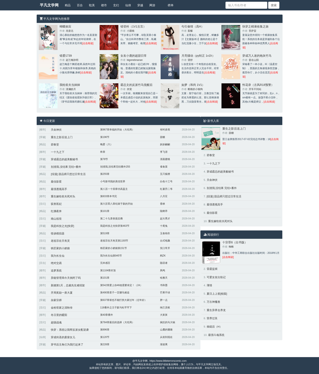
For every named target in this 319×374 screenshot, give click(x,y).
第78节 (104, 159)
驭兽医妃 (56, 203)
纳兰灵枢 (165, 307)
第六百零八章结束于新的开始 (116, 203)
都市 (104, 5)
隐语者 (164, 262)
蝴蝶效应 (65, 26)
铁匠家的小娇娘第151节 (113, 248)
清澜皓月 (71, 89)
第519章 (104, 233)
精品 (68, 5)
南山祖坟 (56, 218)
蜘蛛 (231, 246)
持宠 (129, 89)
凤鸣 (162, 270)
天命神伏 (56, 129)
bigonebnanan (135, 60)
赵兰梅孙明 (72, 60)
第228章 (104, 344)
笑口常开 (165, 248)
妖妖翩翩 (165, 144)
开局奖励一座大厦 (62, 292)
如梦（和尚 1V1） (193, 84)
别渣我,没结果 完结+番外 (66, 166)
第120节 (104, 337)
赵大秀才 (165, 218)
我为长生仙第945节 (111, 255)
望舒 (190, 60)
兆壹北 (69, 30)
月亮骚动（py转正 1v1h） (198, 55)
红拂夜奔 (56, 211)
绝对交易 (56, 263)
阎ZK (163, 255)
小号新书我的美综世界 (112, 181)
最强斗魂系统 (216, 334)
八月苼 (164, 196)
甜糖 (162, 137)
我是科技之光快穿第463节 (114, 225)
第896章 (104, 329)
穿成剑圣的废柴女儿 (63, 337)
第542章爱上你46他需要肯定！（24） (121, 285)
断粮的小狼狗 (195, 89)
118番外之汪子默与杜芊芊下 (116, 307)
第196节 (104, 137)
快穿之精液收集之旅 (255, 26)
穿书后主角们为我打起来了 (67, 344)
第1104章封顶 (108, 270)
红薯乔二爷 (166, 189)
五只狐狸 (165, 174)
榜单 (171, 5)
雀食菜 (164, 166)
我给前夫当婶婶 (70, 84)
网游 (152, 5)
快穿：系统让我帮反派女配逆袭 (70, 329)
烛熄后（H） (214, 326)
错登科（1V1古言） (133, 26)
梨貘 (190, 30)
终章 (102, 151)
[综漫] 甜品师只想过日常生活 (68, 174)
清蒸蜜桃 (165, 159)
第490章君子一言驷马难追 (114, 292)
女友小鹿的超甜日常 (133, 55)
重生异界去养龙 (216, 310)
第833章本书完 (108, 196)
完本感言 (105, 262)
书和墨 (164, 285)
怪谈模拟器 (57, 233)
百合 (80, 5)
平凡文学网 (49, 5)
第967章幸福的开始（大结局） (117, 129)
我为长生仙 (57, 255)
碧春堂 (55, 144)
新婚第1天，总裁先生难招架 (68, 285)
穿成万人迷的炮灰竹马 (256, 55)
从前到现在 (166, 337)
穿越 (140, 5)
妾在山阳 (254, 60)
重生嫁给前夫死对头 (63, 196)
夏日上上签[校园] (217, 293)
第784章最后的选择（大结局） (117, 322)
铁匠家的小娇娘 (60, 248)
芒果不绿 (165, 292)
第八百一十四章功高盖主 (114, 189)
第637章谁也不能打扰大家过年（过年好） (123, 300)
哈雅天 (164, 277)
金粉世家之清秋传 (62, 307)
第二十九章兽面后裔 (111, 218)
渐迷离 (164, 344)
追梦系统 (56, 270)
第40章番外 (106, 314)
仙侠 (128, 5)
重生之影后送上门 (62, 137)
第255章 (104, 174)
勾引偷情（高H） (192, 26)
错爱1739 (66, 55)
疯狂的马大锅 (167, 322)
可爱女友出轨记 (216, 277)
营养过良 (212, 318)
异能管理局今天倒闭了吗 (66, 277)
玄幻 (116, 5)
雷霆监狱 (212, 268)
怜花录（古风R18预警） (258, 84)
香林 (162, 203)
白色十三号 (166, 181)
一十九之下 (57, 152)
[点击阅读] (88, 43)
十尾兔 (164, 225)
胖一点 (164, 300)
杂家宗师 (56, 300)
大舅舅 (164, 314)
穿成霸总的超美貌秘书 (64, 159)
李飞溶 (164, 151)
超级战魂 (56, 322)
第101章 (104, 211)
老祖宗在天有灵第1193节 (114, 240)
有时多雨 (165, 129)
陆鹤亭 (164, 211)
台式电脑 (165, 240)
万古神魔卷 (213, 301)
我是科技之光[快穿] (62, 226)
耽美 (92, 5)
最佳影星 (56, 181)
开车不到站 (255, 89)
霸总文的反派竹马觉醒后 (136, 84)
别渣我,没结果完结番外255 (115, 166)
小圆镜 (130, 30)
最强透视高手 (59, 189)
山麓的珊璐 (166, 329)
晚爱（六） (106, 144)
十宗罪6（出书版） (234, 242)
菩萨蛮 (252, 30)
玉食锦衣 (165, 233)
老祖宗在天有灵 (60, 240)
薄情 (209, 285)
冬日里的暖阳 (59, 314)
